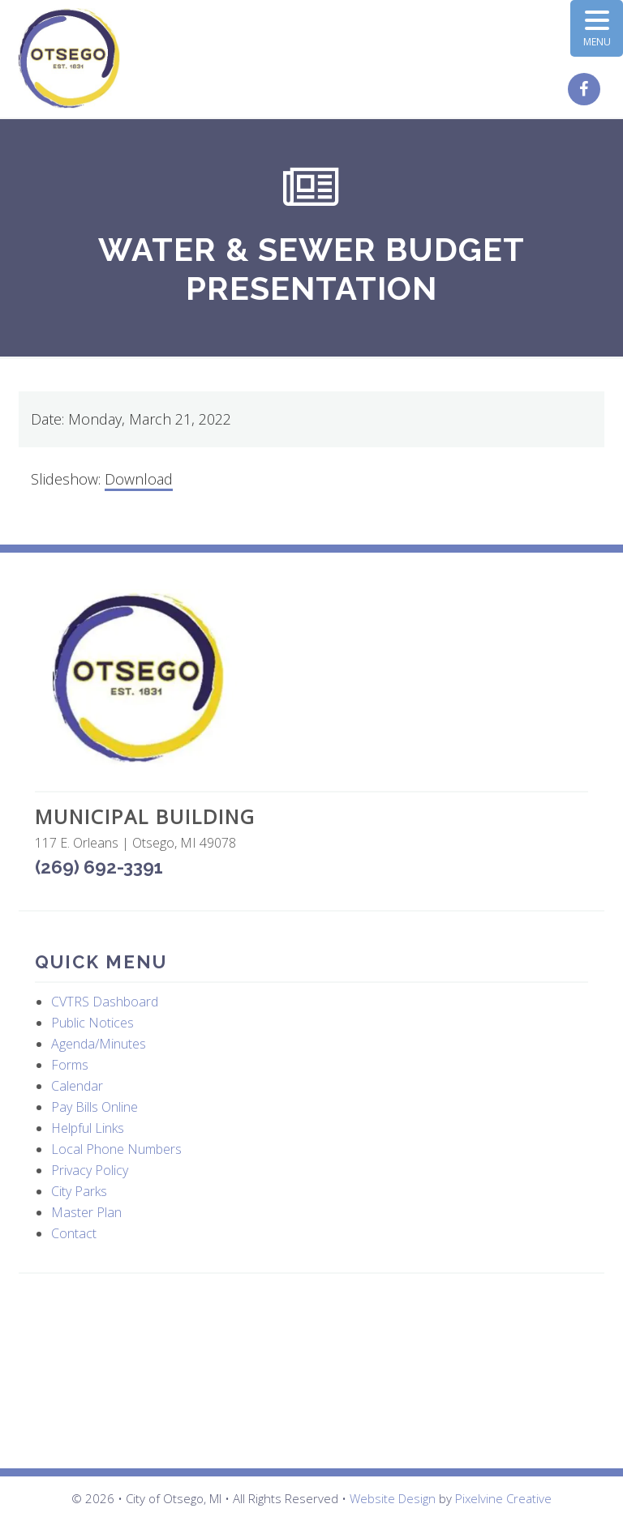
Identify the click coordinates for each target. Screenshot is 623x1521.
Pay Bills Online (94, 1107)
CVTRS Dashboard (104, 1001)
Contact (74, 1233)
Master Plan (86, 1212)
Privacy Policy (89, 1170)
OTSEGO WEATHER (311, 1371)
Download (139, 479)
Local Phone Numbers (116, 1149)
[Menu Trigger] (596, 28)
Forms (69, 1065)
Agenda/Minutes (98, 1044)
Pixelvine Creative (503, 1498)
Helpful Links (87, 1128)
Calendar (77, 1086)
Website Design (393, 1498)
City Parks (79, 1191)
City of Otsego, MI (69, 58)
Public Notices (92, 1023)
